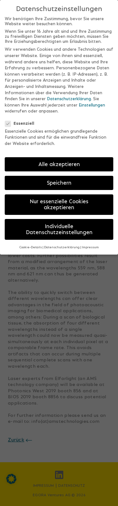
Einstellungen (92, 103)
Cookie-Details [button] (31, 246)
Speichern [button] (59, 181)
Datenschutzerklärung (69, 97)
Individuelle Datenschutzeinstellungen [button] (59, 227)
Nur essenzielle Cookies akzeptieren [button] (59, 203)
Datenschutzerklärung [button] (62, 246)
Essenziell (21, 121)
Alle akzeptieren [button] (59, 162)
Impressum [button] (90, 246)
